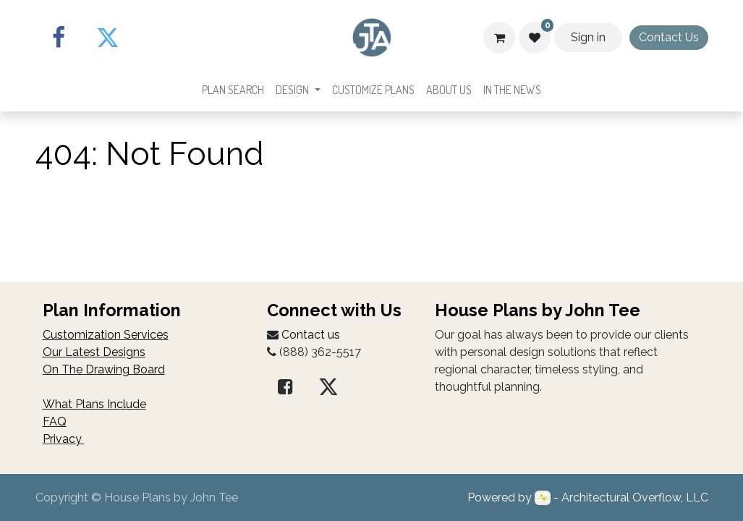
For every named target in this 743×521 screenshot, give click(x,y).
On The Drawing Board (104, 369)
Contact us (310, 335)
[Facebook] (58, 37)
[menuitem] (233, 89)
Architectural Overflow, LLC (634, 497)
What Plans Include (94, 404)
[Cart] (499, 38)
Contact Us (669, 37)
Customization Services (106, 335)
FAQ (55, 421)
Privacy (62, 439)
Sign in (588, 37)
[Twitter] (108, 37)
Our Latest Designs (94, 352)
